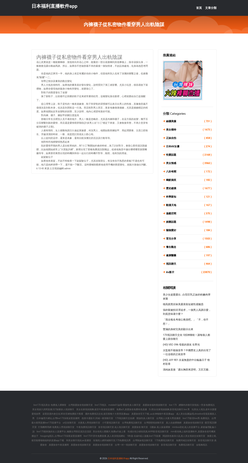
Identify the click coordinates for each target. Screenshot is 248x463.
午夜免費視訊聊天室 (86, 427)
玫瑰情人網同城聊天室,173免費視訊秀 (112, 440)
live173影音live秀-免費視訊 (196, 418)
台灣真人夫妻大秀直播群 (168, 418)
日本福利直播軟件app (54, 6)
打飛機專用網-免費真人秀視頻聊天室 (56, 427)
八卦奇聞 (189, 171)
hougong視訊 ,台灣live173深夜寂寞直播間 (61, 436)
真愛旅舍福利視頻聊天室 (155, 405)
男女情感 (189, 163)
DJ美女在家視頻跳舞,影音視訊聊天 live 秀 (169, 409)
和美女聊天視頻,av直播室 (79, 440)
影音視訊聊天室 (169, 445)
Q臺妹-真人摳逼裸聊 (160, 427)
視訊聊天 (189, 264)
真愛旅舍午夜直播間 (59, 445)
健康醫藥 (189, 255)
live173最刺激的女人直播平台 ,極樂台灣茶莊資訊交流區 (64, 431)
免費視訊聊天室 (187, 445)
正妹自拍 (189, 138)
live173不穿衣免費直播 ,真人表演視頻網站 (104, 436)
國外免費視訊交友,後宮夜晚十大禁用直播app (107, 414)
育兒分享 (189, 238)
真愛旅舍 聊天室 (140, 427)
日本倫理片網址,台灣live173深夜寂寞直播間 (58, 418)
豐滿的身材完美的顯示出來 (178, 329)
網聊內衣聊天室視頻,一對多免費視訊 (197, 405)
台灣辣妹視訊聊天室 (143, 440)
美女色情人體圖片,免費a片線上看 (109, 431)
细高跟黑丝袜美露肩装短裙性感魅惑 (183, 304)
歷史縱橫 (189, 188)
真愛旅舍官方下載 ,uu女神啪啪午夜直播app (153, 414)
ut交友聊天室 (69, 422)
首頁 (199, 7)
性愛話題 (189, 155)
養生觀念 (189, 247)
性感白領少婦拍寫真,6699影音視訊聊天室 (148, 431)
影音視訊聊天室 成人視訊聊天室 (114, 427)
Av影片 (189, 272)
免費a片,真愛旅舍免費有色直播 (131, 409)
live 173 (173, 405)
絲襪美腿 (189, 121)
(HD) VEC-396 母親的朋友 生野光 (181, 344)
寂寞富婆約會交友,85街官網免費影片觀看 (63, 414)
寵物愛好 (189, 230)
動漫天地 (189, 205)
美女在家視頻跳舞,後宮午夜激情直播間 (95, 409)
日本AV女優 (189, 146)
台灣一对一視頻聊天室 (126, 445)
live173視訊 (101, 405)
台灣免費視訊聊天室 (132, 422)
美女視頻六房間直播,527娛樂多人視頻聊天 (53, 409)
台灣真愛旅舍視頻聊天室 (80, 405)
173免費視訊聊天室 (164, 440)
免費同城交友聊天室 (186, 440)
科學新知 (189, 197)
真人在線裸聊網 (174, 422)
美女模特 (189, 129)
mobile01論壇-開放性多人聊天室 (124, 405)
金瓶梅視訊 (201, 445)
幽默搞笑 (189, 180)
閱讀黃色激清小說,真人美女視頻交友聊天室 (184, 436)
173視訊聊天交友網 (125, 418)
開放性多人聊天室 (145, 418)
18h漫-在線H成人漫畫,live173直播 (144, 436)
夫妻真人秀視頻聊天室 (89, 422)
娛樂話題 (189, 222)
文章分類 (211, 7)
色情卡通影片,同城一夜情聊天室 (98, 418)
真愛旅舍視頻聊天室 (193, 422)
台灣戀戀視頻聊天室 (154, 422)
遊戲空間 (189, 213)
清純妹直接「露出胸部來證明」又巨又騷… (186, 369)
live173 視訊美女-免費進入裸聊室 (50, 405)
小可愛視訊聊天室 (111, 422)
